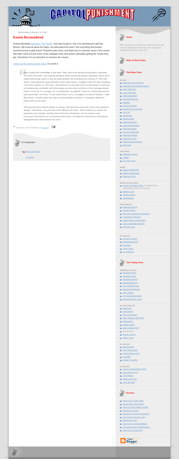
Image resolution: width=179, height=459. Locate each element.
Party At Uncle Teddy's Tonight (135, 407)
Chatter (126, 158)
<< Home (30, 157)
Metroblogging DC (130, 242)
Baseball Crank (129, 276)
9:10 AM (45, 128)
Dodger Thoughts (130, 360)
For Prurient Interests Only (134, 417)
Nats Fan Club (129, 227)
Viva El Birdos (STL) (131, 353)
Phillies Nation (129, 325)
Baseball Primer (129, 273)
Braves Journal (129, 334)
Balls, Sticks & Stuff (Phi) (133, 318)
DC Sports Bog (129, 161)
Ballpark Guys (129, 192)
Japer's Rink (128, 249)
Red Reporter (128, 347)
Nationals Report (130, 122)
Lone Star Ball (129, 382)
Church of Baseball (131, 132)
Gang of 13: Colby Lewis (133, 401)
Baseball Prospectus (131, 289)
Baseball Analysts (130, 279)
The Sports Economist (132, 296)
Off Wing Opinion (130, 239)
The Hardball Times (131, 286)
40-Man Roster (129, 210)
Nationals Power (130, 139)
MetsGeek (127, 308)
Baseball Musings (130, 283)
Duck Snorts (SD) (130, 350)
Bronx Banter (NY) (130, 372)
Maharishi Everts (130, 420)
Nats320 (126, 103)
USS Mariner (128, 376)
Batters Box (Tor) (130, 379)
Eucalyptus (127, 116)
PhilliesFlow (128, 321)
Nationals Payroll (130, 207)
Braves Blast (128, 331)
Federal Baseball (130, 96)
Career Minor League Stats (134, 220)
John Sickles (128, 293)
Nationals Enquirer (130, 99)
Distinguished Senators (132, 142)
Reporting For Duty (131, 411)
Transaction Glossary (132, 217)
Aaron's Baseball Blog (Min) (134, 369)
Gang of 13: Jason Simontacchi (136, 414)
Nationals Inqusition (131, 126)
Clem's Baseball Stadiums (134, 224)
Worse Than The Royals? (133, 404)
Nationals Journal (130, 154)
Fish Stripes (128, 311)
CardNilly (126, 357)
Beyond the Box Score (132, 299)
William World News (131, 173)
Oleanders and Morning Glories (136, 86)
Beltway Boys (128, 119)
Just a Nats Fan (129, 93)
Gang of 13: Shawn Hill (132, 430)
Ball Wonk (127, 145)
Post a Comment (33, 151)
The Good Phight (130, 315)
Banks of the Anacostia (132, 109)
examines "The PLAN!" (41, 43)
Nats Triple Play (129, 89)
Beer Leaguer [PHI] (131, 328)
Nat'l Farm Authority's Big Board (136, 214)
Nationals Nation (130, 129)
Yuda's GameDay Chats (133, 185)
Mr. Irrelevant (128, 252)
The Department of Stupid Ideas (136, 427)
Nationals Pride (129, 176)
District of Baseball (130, 170)
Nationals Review (130, 135)
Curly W (126, 112)
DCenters (127, 245)
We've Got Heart (130, 106)
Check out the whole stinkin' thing (29, 63)
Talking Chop (128, 338)
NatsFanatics (128, 198)
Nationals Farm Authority (133, 83)
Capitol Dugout (129, 195)
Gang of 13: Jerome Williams (135, 424)
